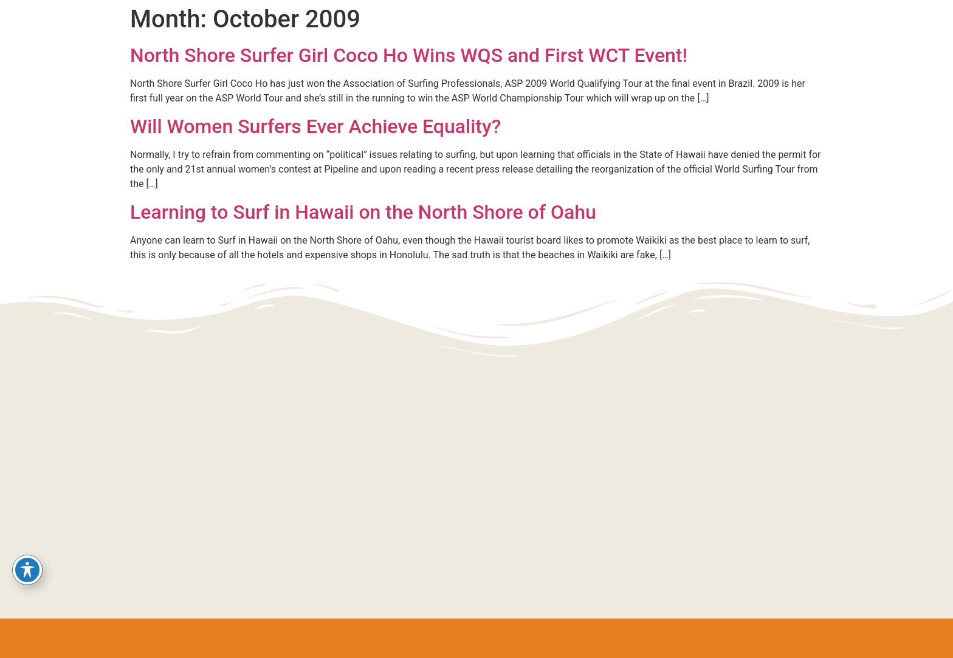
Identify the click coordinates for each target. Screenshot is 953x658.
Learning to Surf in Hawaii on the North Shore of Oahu (363, 212)
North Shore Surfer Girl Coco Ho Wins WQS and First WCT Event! (408, 55)
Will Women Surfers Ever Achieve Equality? (315, 126)
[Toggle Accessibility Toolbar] (27, 569)
